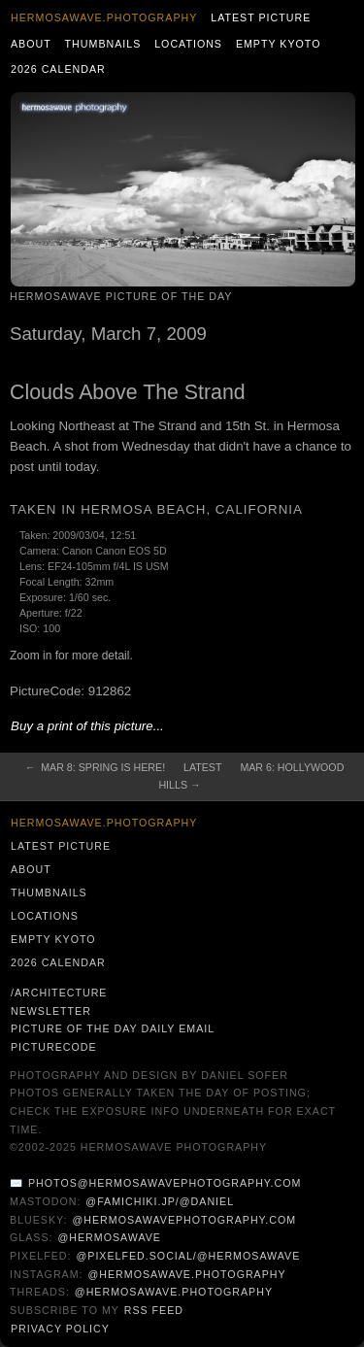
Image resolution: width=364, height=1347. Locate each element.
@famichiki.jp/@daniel (159, 1201)
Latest (202, 767)
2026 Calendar (58, 69)
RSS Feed (153, 1310)
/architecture (59, 992)
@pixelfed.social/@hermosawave (188, 1256)
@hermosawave (109, 1237)
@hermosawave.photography (186, 1274)
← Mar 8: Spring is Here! (95, 767)
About (31, 44)
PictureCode (54, 1047)
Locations (188, 44)
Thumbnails (103, 44)
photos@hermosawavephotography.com (164, 1183)
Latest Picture (261, 17)
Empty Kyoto (278, 44)
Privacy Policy (60, 1328)
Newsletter (51, 1011)
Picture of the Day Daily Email (113, 1028)
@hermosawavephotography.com (185, 1220)
